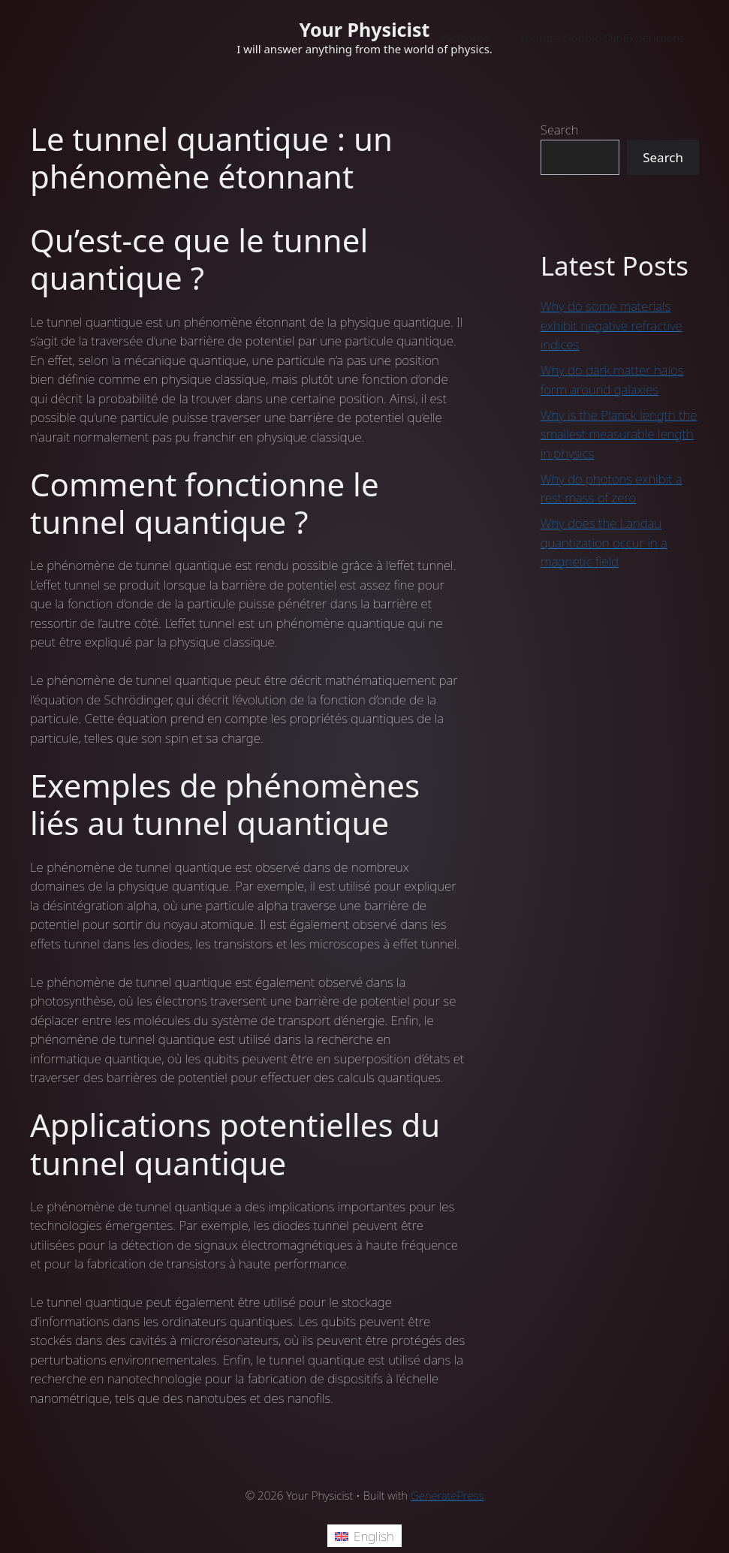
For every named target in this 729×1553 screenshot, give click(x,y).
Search (560, 129)
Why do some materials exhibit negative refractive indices (611, 325)
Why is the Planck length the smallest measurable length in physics (619, 434)
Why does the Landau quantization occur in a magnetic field (604, 542)
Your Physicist (365, 29)
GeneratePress (447, 1495)
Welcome (465, 37)
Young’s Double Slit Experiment (602, 37)
